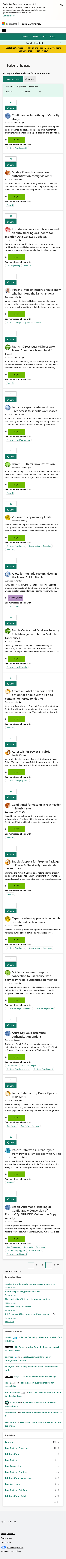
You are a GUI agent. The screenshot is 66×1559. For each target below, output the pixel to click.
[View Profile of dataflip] (8, 1337)
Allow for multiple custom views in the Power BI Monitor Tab (34, 575)
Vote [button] (11, 107)
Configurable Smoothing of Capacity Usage (35, 117)
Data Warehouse (12, 1484)
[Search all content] (43, 42)
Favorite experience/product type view (23, 1291)
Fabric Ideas (10, 1287)
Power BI (10, 205)
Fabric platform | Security (43, 1008)
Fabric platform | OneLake (17, 667)
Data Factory (12, 1065)
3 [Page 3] (42, 1265)
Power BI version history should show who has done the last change (36, 291)
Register (25, 36)
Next (61, 1501)
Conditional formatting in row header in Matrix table (36, 806)
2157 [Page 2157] (56, 1265)
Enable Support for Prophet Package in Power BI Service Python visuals (35, 863)
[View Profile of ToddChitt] (14, 1402)
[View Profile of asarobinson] (10, 1412)
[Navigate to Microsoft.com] (9, 23)
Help (44, 36)
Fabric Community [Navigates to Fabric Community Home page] (30, 23)
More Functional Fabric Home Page (39, 1376)
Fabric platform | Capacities (17, 148)
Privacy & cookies (8, 1533)
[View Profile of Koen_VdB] (9, 1366)
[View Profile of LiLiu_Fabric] (19, 1347)
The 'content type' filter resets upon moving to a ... (28, 1299)
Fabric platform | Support (17, 1254)
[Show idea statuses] (33, 91)
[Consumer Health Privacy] (33, 1551)
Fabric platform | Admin (16, 546)
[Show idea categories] (13, 91)
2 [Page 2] (36, 1265)
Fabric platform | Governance (40, 948)
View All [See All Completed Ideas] (9, 1321)
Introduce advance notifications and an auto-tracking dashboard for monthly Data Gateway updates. (32, 233)
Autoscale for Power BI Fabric (31, 751)
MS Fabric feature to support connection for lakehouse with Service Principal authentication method (31, 976)
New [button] (16, 140)
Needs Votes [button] (15, 598)
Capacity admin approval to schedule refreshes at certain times (36, 920)
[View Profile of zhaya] (16, 1376)
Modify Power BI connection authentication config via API (31, 174)
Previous (49, 1501)
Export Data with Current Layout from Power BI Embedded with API (35, 1152)
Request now (42, 50)
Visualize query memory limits (31, 517)
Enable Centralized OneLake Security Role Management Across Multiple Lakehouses (32, 634)
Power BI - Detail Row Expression (33, 464)
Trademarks (6, 1542)
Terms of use (6, 1538)
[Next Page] (62, 1263)
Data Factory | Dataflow (16, 1490)
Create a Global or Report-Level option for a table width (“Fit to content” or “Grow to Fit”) (29, 694)
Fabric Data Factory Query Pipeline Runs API (34, 1095)
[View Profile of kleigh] (8, 1382)
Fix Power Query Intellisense (18, 1306)
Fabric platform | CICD (29, 1065)
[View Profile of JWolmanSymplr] (12, 1392)
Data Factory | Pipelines (30, 1126)
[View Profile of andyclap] (9, 1356)
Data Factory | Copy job (16, 1250)
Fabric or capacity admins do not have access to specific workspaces (34, 409)
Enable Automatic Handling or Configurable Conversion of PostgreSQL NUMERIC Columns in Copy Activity (30, 1212)
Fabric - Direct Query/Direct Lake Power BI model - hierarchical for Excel (30, 350)
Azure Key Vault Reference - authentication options (30, 1034)
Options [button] (28, 79)
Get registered (9, 15)
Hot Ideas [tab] (10, 86)
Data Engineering (13, 265)
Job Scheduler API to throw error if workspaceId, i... (29, 1314)
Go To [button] (52, 36)
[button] (13, 79)
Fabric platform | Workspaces (18, 322)
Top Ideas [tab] (21, 86)
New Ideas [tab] (33, 86)
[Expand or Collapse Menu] (4, 30)
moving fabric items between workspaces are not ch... (30, 1284)
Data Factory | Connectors (34, 1247)
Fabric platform (13, 606)
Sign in (35, 36)
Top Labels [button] (10, 1435)
